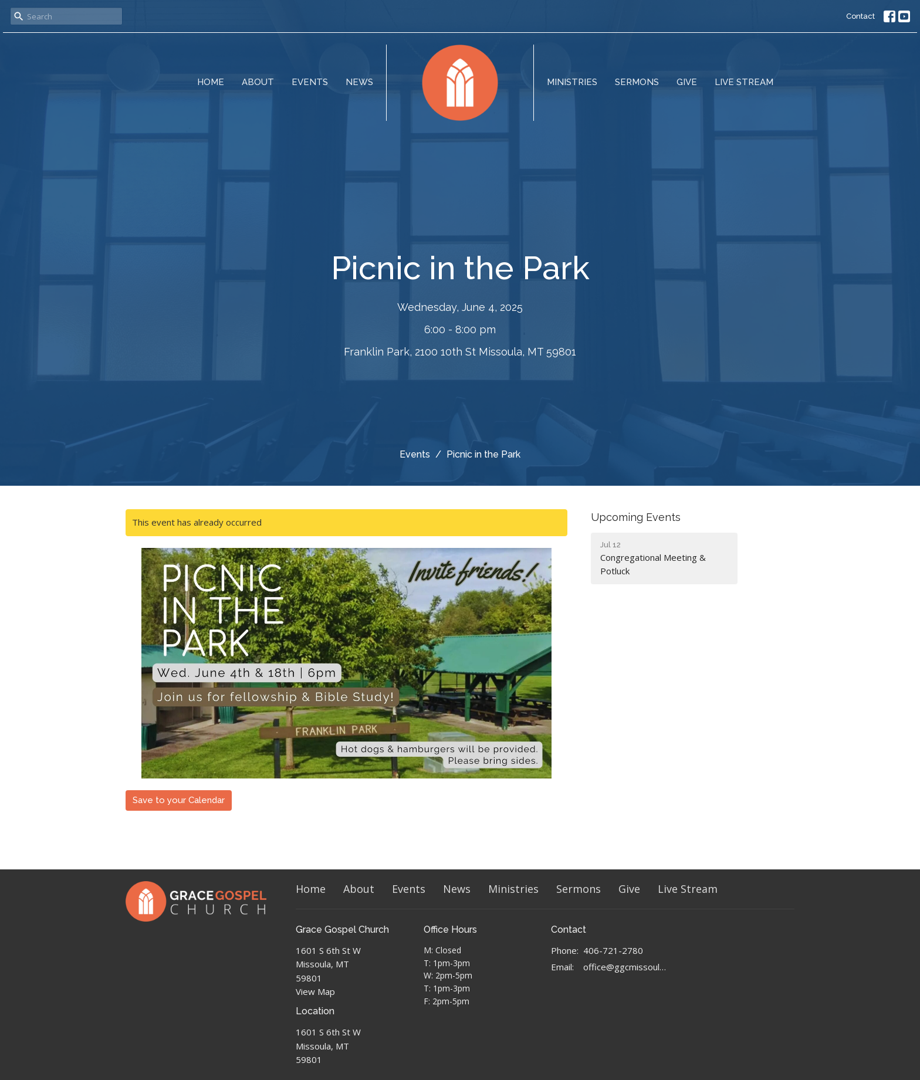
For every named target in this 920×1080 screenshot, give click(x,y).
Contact (860, 16)
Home (210, 82)
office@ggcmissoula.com (625, 967)
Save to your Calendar (179, 800)
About (258, 82)
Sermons (637, 82)
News (359, 82)
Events (310, 82)
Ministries (572, 82)
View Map (315, 991)
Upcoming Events (636, 517)
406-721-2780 (613, 950)
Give (687, 82)
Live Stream (744, 82)
